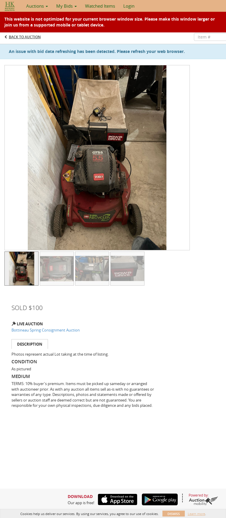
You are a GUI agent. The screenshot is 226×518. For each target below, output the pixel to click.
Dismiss (173, 514)
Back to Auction (25, 36)
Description (29, 344)
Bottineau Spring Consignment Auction (45, 330)
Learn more (196, 514)
